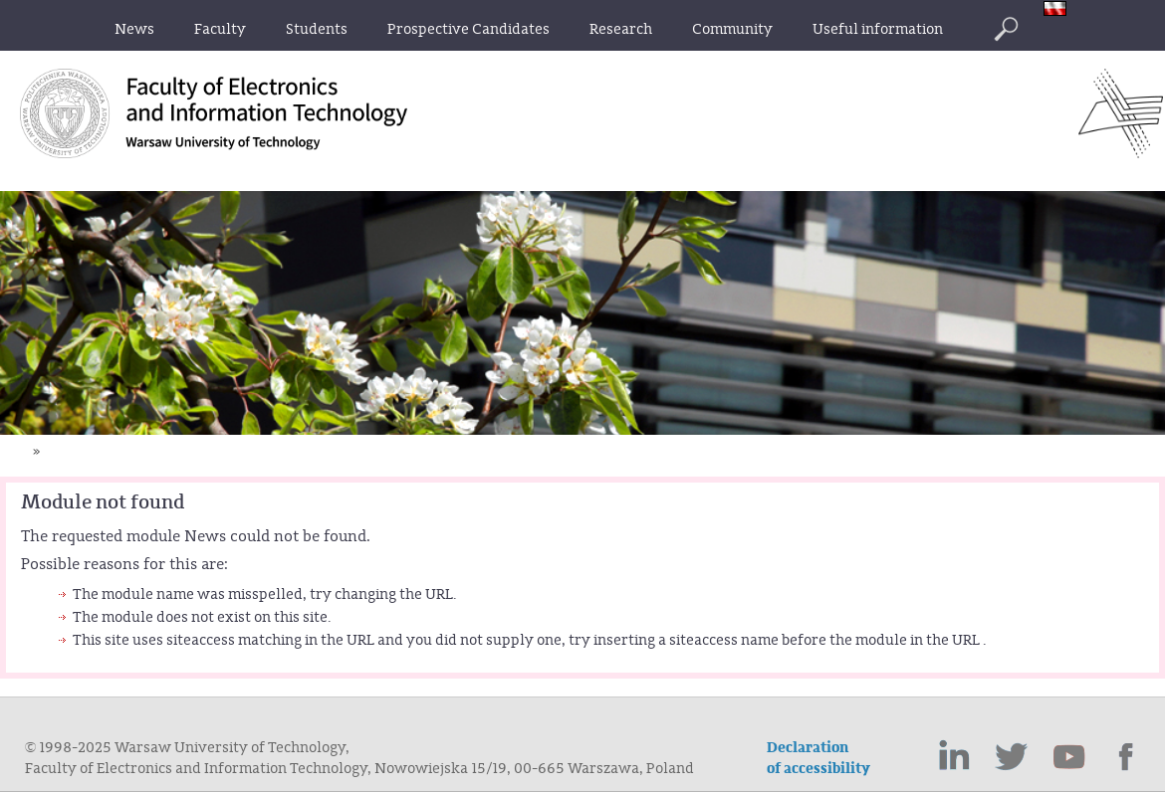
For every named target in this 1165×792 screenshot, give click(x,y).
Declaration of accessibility (818, 758)
